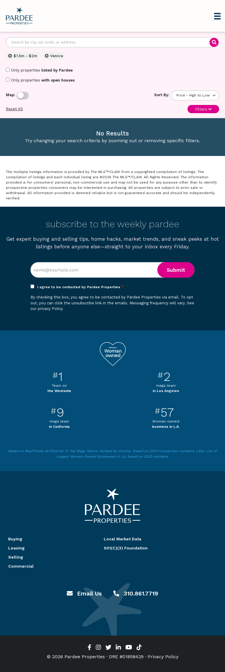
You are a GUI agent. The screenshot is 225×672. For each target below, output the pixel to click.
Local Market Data (122, 539)
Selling (15, 557)
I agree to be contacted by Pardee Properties (80, 287)
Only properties (39, 70)
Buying (15, 539)
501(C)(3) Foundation (126, 548)
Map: (10, 95)
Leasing (16, 548)
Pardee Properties (19, 16)
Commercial (21, 566)
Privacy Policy (163, 656)
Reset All (14, 109)
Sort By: (161, 95)
